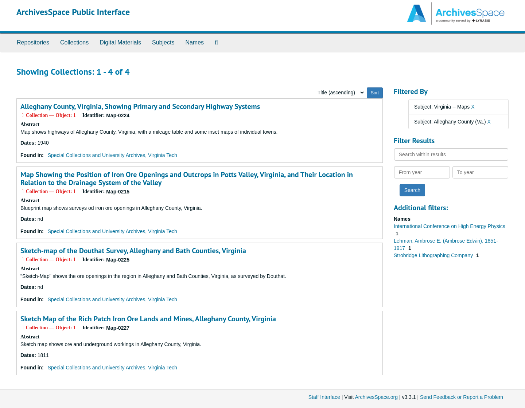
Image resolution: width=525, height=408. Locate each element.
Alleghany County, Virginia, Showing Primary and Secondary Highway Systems (140, 106)
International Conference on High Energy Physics (449, 226)
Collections (74, 42)
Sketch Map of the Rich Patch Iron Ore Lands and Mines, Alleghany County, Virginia (148, 318)
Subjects (163, 42)
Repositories (33, 42)
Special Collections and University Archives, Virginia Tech (112, 155)
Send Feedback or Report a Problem (461, 397)
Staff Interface (324, 397)
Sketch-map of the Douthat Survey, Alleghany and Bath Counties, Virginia (133, 250)
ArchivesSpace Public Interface (73, 11)
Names (194, 42)
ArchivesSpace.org (376, 397)
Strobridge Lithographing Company (434, 255)
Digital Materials (120, 42)
